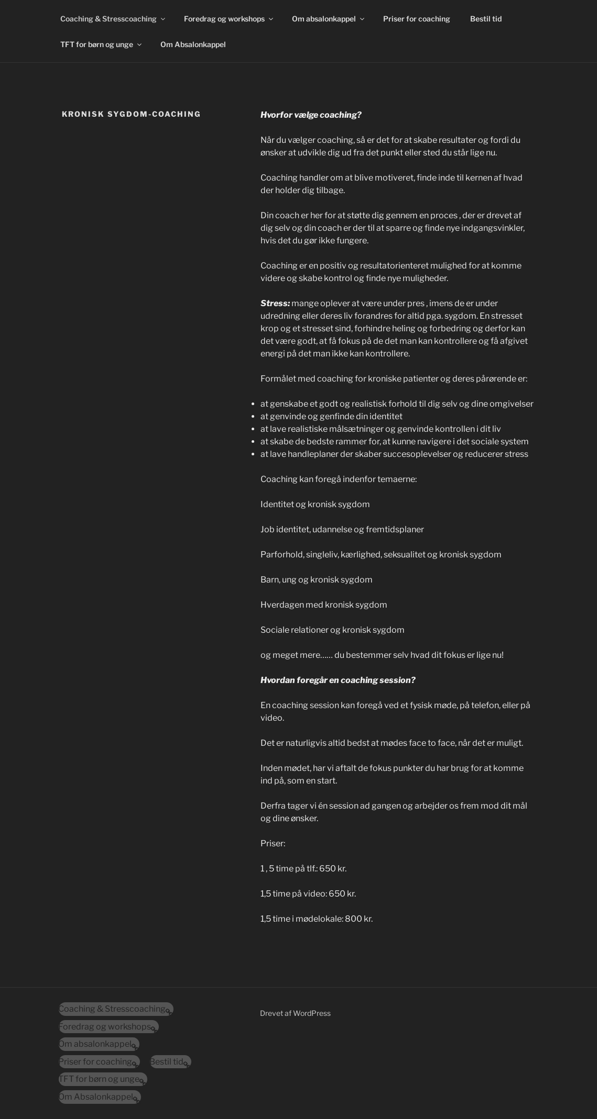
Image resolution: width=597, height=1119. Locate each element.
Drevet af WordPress (295, 1013)
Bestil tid (486, 18)
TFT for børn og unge (101, 44)
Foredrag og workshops (229, 18)
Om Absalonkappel (193, 44)
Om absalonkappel (329, 18)
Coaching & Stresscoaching (113, 18)
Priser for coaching (416, 18)
